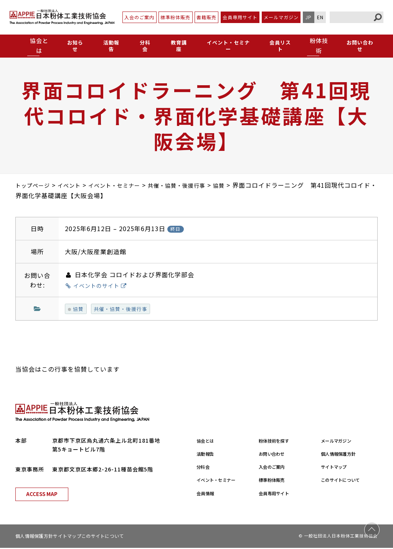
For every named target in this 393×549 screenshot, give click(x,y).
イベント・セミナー (226, 45)
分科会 (143, 45)
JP (308, 17)
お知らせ (75, 45)
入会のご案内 (139, 17)
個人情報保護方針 (344, 454)
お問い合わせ (359, 45)
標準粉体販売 (175, 17)
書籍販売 (206, 17)
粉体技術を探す (279, 441)
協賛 (76, 309)
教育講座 (175, 45)
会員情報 (208, 494)
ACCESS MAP (41, 495)
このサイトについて (347, 481)
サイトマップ (338, 467)
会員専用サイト (240, 17)
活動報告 (110, 45)
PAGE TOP (371, 527)
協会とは (208, 441)
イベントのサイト (100, 285)
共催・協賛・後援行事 (125, 309)
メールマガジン (281, 17)
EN (320, 17)
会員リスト (279, 45)
